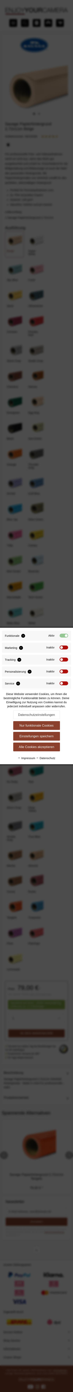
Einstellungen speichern (36, 736)
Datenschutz (45, 758)
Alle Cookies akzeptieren (36, 747)
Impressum (26, 758)
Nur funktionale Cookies (36, 725)
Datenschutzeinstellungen (36, 714)
